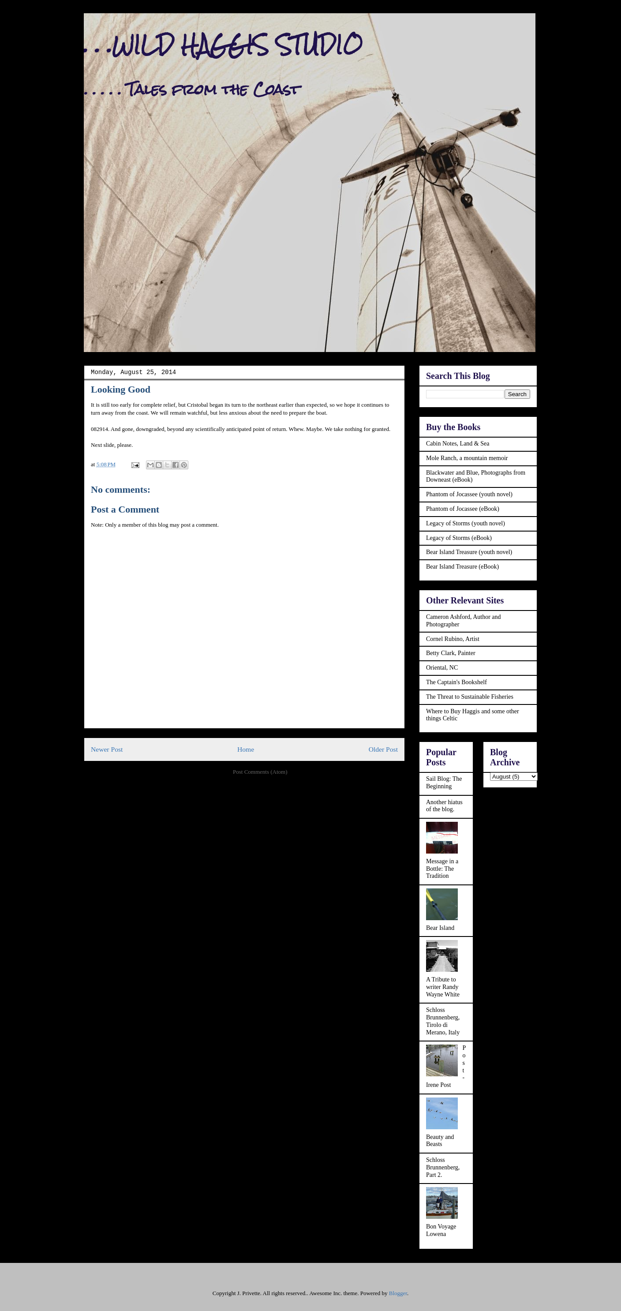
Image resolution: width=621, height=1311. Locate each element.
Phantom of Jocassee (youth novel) (469, 494)
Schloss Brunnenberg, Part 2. (443, 1167)
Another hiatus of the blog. (444, 806)
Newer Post (107, 749)
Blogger (398, 1293)
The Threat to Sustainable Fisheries (469, 696)
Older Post (383, 749)
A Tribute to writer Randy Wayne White (443, 987)
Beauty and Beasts (440, 1141)
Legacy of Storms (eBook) (459, 538)
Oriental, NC (442, 667)
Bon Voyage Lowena (441, 1230)
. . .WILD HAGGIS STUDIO (223, 45)
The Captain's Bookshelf (456, 682)
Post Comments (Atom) (260, 771)
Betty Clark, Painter (450, 653)
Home (245, 749)
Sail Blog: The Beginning (444, 782)
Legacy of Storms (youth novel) (465, 523)
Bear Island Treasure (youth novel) (469, 552)
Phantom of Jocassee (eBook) (462, 509)
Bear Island (440, 928)
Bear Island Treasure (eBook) (462, 566)
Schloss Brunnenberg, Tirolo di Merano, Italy (443, 1021)
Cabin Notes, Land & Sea (457, 443)
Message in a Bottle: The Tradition (442, 869)
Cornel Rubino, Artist (452, 639)
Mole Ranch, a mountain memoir (467, 458)
